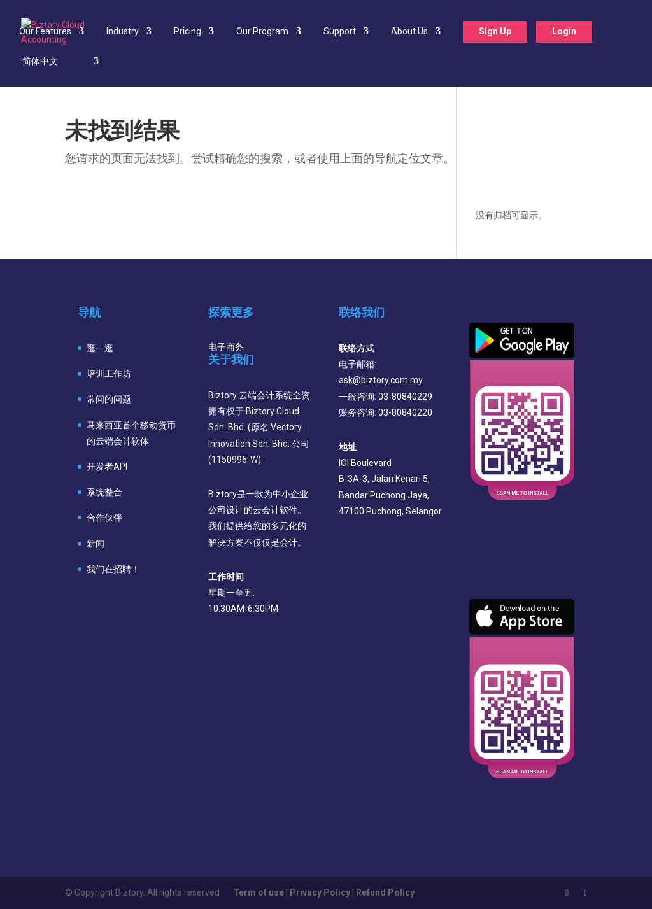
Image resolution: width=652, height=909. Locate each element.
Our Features (45, 31)
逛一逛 (100, 348)
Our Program (262, 31)
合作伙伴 (104, 517)
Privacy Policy (320, 892)
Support (339, 31)
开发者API (107, 467)
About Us (409, 31)
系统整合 (104, 492)
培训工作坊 (109, 374)
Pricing (187, 31)
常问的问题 (109, 399)
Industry (122, 31)
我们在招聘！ (113, 569)
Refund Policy (385, 892)
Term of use (258, 892)
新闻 (95, 544)
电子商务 (226, 347)
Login (564, 31)
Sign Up (495, 31)
